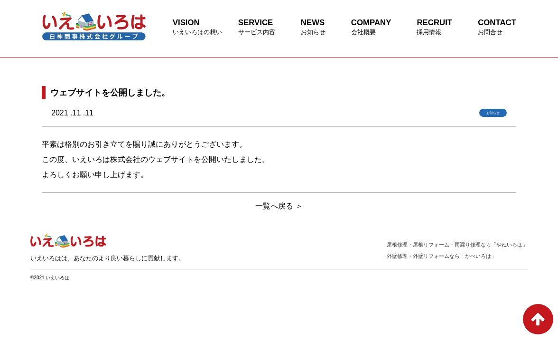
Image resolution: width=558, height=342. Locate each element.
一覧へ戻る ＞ (279, 206)
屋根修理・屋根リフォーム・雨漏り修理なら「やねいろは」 (457, 244)
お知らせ (493, 112)
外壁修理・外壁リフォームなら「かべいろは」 (441, 256)
